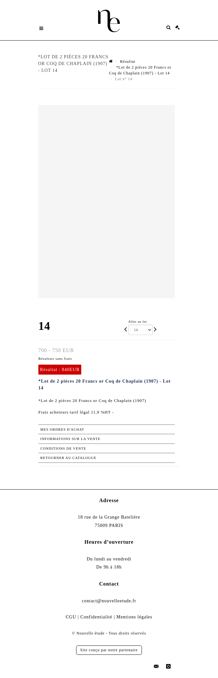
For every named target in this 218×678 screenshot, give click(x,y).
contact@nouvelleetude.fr (109, 600)
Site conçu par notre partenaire (109, 650)
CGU (71, 617)
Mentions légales (134, 617)
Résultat (127, 61)
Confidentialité (96, 617)
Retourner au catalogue (68, 458)
